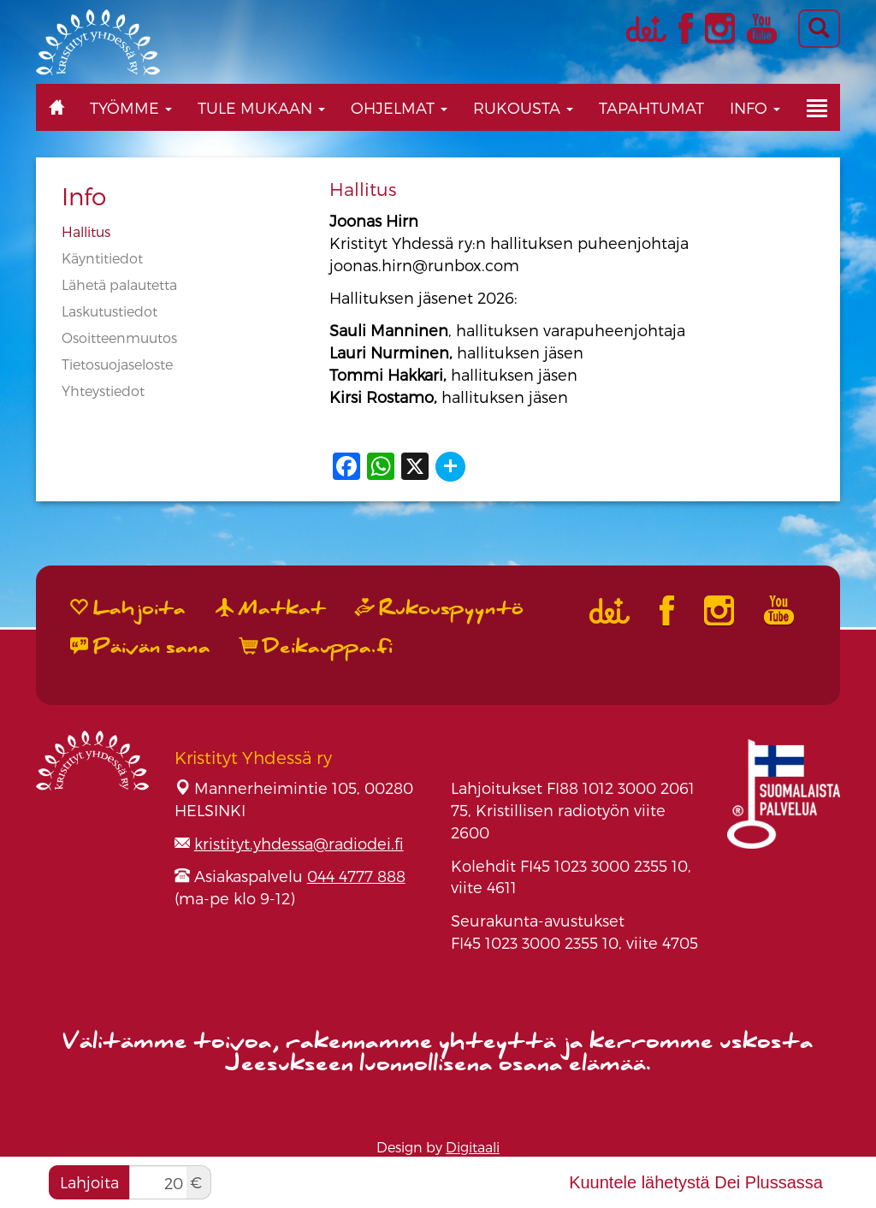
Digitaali (473, 1147)
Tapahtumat (651, 107)
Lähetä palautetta (119, 284)
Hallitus (86, 231)
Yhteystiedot (103, 390)
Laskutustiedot (109, 311)
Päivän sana (140, 647)
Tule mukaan (261, 107)
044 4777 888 (356, 876)
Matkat (271, 608)
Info (755, 107)
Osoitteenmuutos (119, 337)
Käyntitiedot (102, 258)
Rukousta (523, 107)
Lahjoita (89, 1182)
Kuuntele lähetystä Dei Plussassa (696, 1182)
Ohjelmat (399, 107)
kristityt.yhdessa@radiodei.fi (299, 843)
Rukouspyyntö (440, 608)
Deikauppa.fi (316, 647)
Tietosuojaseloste (117, 364)
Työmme (131, 107)
